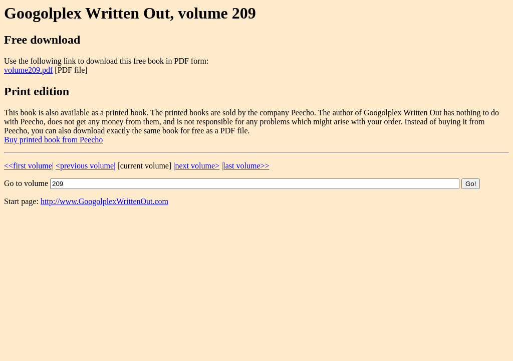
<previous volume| (85, 165)
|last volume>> (245, 165)
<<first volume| (29, 165)
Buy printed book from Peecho (53, 139)
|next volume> (196, 165)
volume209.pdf (28, 70)
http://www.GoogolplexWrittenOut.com (104, 201)
